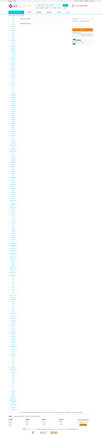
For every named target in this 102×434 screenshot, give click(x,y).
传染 (13, 87)
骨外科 (13, 169)
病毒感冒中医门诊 (13, 152)
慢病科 (13, 265)
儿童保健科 (13, 101)
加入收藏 (92, 0)
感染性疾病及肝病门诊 (13, 246)
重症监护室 (13, 68)
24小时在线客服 (83, 424)
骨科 (13, 38)
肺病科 (13, 60)
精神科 (13, 113)
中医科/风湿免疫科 (13, 314)
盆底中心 (13, 263)
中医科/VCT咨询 (13, 295)
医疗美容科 (13, 111)
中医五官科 (22, 15)
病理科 (13, 133)
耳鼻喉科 (13, 182)
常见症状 (25, 18)
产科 (13, 175)
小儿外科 (13, 99)
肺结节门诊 (13, 261)
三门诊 (13, 219)
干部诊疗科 (13, 75)
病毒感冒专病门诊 (13, 201)
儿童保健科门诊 (13, 243)
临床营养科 (13, 409)
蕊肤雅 (33, 416)
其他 (13, 81)
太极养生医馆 (15, 416)
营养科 (13, 190)
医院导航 (49, 12)
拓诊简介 (10, 421)
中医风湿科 (13, 192)
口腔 (13, 89)
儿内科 (13, 303)
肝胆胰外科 (13, 188)
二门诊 (13, 217)
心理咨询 (29, 12)
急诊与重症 (13, 355)
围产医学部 (13, 83)
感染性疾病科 (13, 318)
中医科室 (13, 377)
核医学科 (13, 371)
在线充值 (44, 422)
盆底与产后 (13, 205)
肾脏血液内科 (13, 184)
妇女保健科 (13, 97)
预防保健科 (13, 95)
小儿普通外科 (13, 233)
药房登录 (81, 0)
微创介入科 (13, 186)
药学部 (13, 229)
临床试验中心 (13, 299)
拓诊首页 (10, 0)
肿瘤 (13, 85)
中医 (13, 91)
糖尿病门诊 (13, 275)
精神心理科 (13, 30)
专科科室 (13, 353)
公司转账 (44, 424)
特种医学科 (13, 123)
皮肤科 (13, 109)
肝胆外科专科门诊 (13, 254)
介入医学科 (13, 54)
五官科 (13, 24)
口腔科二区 (13, 215)
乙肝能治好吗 (38, 416)
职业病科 (13, 121)
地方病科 (13, 117)
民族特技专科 (13, 135)
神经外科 (13, 171)
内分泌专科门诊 (13, 248)
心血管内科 (13, 143)
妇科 (13, 137)
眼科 (13, 103)
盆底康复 (13, 203)
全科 (13, 277)
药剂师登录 (86, 0)
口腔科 (13, 107)
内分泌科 (13, 158)
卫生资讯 (59, 12)
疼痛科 (13, 127)
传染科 (13, 36)
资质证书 (10, 422)
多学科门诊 (13, 367)
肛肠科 (13, 180)
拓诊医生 (27, 421)
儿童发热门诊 (13, 149)
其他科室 (13, 77)
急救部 (13, 227)
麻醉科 (13, 125)
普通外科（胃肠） (13, 167)
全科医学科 (13, 338)
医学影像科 (13, 52)
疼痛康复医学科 (13, 399)
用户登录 (76, 0)
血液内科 (13, 213)
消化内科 (13, 164)
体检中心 (13, 211)
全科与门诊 (13, 349)
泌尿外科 (13, 173)
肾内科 (13, 139)
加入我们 (10, 424)
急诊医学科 (13, 119)
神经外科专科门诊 (13, 273)
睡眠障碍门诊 (13, 267)
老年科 (13, 73)
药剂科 (13, 147)
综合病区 (13, 231)
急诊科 (13, 71)
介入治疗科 (13, 56)
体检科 (13, 62)
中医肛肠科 (13, 407)
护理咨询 (13, 239)
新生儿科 (13, 194)
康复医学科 (13, 50)
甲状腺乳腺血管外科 (13, 178)
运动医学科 (13, 58)
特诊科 (13, 66)
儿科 (13, 154)
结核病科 (13, 115)
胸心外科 (13, 196)
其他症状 (25, 23)
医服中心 (68, 12)
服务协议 (60, 421)
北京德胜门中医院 (28, 416)
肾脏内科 (13, 221)
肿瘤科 (13, 28)
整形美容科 (13, 40)
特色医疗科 (13, 64)
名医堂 (13, 381)
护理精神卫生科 (13, 145)
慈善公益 (60, 424)
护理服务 (13, 342)
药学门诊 (13, 326)
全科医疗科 (13, 93)
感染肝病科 (13, 162)
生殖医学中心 (13, 69)
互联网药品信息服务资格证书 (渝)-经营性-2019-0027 (46, 429)
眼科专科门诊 (13, 257)
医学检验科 (13, 131)
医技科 (13, 44)
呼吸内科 (13, 141)
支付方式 (44, 421)
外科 (13, 20)
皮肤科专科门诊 (13, 259)
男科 (13, 42)
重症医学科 (13, 46)
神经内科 (13, 160)
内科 (13, 18)
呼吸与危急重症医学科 (13, 401)
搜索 (66, 5)
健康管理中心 (13, 207)
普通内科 (13, 198)
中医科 (18, 15)
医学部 (13, 156)
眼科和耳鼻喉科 (13, 369)
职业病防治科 (13, 237)
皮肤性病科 (13, 26)
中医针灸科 (13, 297)
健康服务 (39, 12)
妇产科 (13, 22)
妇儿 (13, 79)
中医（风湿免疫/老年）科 (13, 405)
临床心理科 (13, 397)
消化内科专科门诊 (13, 251)
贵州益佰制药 (21, 416)
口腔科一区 (13, 209)
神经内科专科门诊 (13, 270)
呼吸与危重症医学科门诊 (13, 347)
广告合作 (60, 422)
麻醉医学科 (13, 48)
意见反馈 (27, 424)
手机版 (14, 0)
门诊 (13, 385)
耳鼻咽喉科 (13, 105)
